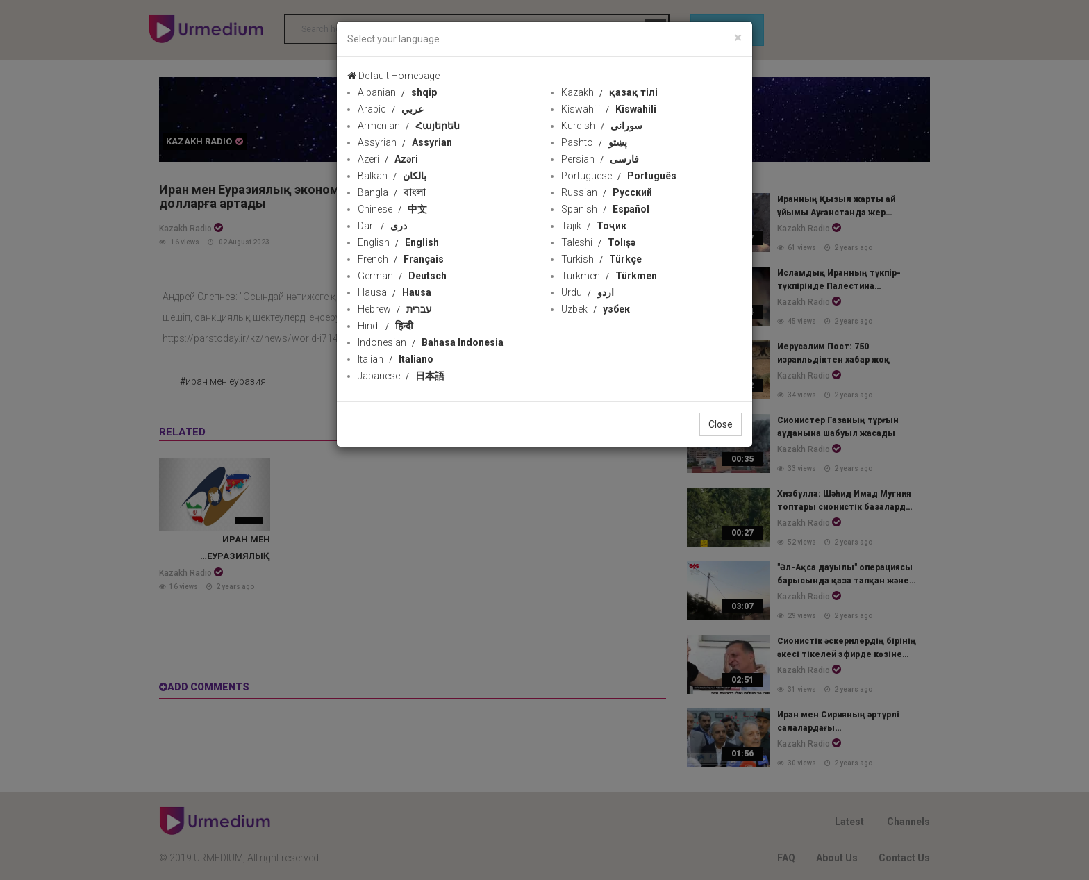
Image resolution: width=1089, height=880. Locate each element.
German (402, 275)
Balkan (392, 175)
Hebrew (395, 309)
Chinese (392, 209)
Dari (382, 225)
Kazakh (609, 92)
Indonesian (431, 342)
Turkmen (609, 275)
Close (720, 424)
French (401, 259)
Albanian (397, 92)
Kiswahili (608, 109)
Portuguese (618, 175)
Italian (395, 359)
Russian (606, 192)
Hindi (385, 325)
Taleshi (598, 242)
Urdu (587, 292)
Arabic (391, 109)
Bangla (392, 192)
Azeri (388, 159)
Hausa (394, 292)
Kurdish (601, 125)
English (398, 242)
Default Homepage (393, 75)
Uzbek (595, 309)
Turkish (601, 259)
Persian (600, 159)
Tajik (593, 225)
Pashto (594, 142)
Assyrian (405, 142)
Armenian (409, 125)
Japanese (401, 375)
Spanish (605, 209)
